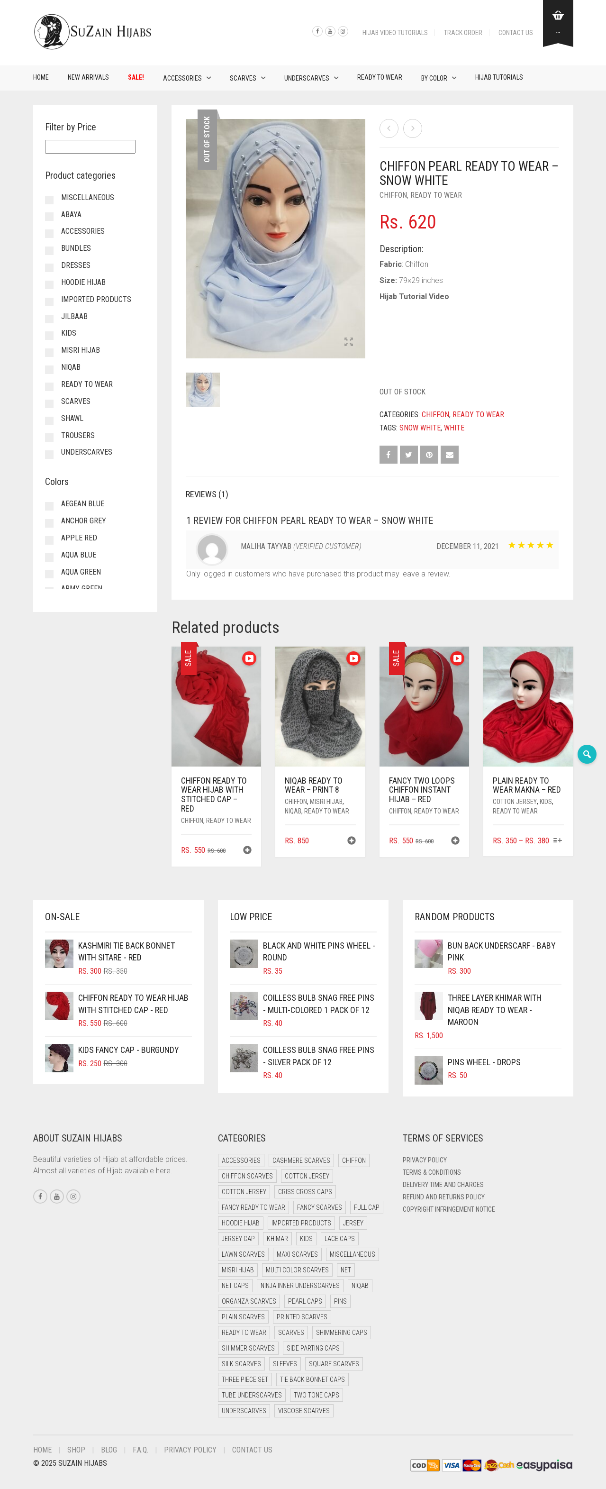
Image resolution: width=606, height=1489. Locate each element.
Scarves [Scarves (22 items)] (291, 1332)
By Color (434, 78)
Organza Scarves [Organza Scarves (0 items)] (249, 1301)
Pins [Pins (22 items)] (340, 1301)
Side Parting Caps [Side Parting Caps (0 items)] (313, 1348)
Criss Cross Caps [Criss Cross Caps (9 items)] (305, 1192)
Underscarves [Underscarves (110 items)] (244, 1411)
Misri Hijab (326, 801)
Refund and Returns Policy (444, 1197)
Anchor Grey (83, 520)
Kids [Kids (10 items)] (306, 1238)
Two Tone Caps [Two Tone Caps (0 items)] (316, 1395)
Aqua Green (81, 571)
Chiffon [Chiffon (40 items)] (354, 1160)
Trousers (78, 435)
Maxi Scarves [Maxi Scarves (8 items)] (297, 1254)
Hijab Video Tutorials (395, 33)
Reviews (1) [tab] (207, 494)
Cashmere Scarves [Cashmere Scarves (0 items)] (301, 1160)
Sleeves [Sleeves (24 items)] (285, 1364)
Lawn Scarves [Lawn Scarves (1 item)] (243, 1254)
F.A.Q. (140, 1449)
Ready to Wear (379, 77)
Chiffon (393, 195)
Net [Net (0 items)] (346, 1270)
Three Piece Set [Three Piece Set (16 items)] (245, 1379)
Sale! (136, 77)
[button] (247, 851)
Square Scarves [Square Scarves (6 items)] (334, 1364)
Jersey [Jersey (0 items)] (353, 1223)
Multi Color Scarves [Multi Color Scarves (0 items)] (297, 1270)
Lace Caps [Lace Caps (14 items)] (340, 1238)
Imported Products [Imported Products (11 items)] (301, 1223)
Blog (109, 1449)
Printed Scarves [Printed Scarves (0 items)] (302, 1317)
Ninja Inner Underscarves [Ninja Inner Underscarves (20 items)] (300, 1285)
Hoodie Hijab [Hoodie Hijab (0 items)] (241, 1223)
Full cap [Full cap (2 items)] (367, 1207)
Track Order (463, 33)
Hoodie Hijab (83, 282)
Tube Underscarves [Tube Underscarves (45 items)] (252, 1395)
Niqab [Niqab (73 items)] (360, 1285)
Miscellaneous (87, 197)
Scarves (243, 78)
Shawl (72, 418)
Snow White (420, 427)
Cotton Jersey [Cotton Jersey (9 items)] (244, 1192)
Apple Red (79, 537)
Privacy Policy (425, 1160)
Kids (546, 801)
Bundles (76, 248)
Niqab (293, 811)
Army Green (81, 588)
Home (41, 77)
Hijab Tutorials (499, 77)
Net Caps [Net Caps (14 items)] (235, 1285)
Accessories (182, 78)
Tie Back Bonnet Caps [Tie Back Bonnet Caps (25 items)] (312, 1379)
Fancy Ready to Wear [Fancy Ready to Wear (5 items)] (253, 1207)
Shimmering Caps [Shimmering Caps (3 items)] (341, 1332)
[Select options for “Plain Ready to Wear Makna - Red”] (557, 841)
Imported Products (96, 299)
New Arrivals (88, 77)
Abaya (71, 214)
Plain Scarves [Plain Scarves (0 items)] (243, 1317)
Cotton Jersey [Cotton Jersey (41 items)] (307, 1176)
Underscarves (306, 78)
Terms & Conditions (432, 1172)
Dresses (75, 265)
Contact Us (515, 33)
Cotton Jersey (515, 801)
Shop (76, 1449)
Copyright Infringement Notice (449, 1209)
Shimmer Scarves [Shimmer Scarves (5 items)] (248, 1348)
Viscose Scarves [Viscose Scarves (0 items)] (304, 1411)
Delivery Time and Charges (443, 1184)
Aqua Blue (78, 554)
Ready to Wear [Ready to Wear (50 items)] (244, 1332)
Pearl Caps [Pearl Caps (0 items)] (305, 1301)
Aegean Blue (82, 503)
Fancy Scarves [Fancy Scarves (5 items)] (319, 1207)
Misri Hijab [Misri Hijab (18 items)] (238, 1270)
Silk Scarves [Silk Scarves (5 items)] (241, 1364)
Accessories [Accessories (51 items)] (241, 1160)
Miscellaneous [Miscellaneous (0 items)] (352, 1254)
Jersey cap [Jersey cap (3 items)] (238, 1238)
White (454, 427)
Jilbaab (74, 316)
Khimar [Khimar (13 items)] (277, 1238)
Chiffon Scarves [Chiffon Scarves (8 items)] (247, 1176)
